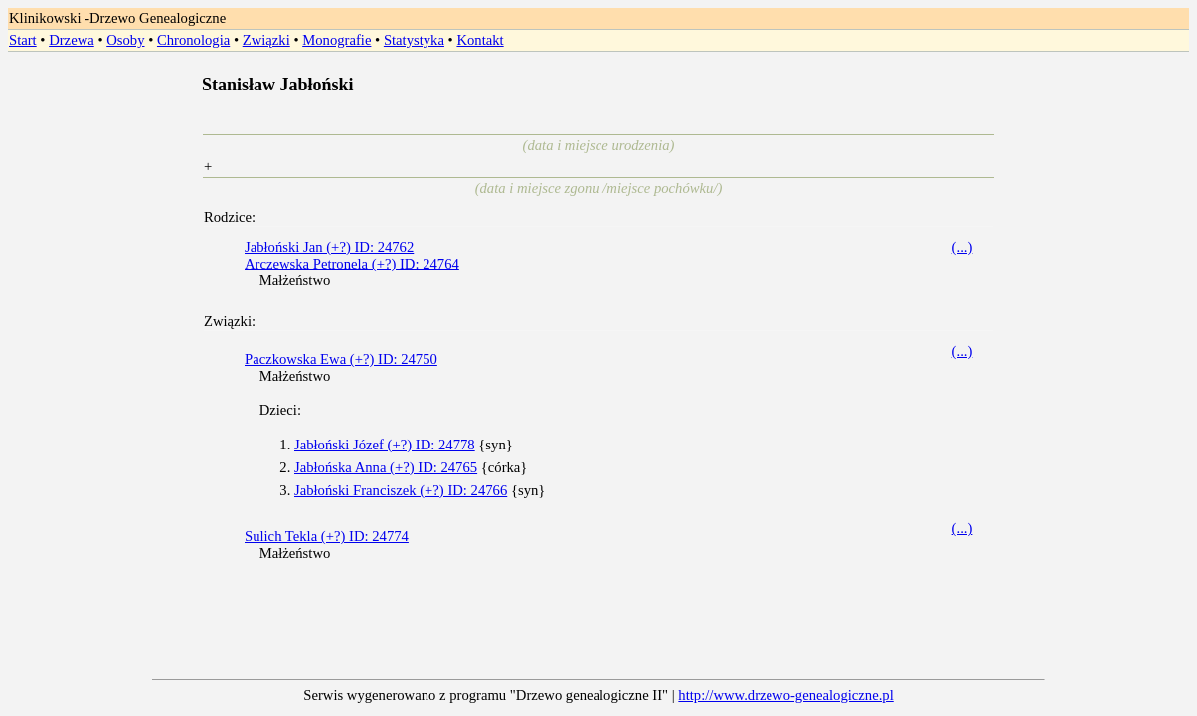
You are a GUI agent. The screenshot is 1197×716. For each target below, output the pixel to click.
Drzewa (71, 40)
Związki (266, 40)
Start (23, 40)
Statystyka (414, 40)
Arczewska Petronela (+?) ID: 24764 (352, 263)
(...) (962, 247)
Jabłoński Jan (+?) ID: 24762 (329, 247)
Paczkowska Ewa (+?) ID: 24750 (341, 359)
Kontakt (479, 40)
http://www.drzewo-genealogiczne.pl (785, 695)
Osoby (125, 40)
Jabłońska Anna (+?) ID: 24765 (385, 467)
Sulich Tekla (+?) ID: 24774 (327, 536)
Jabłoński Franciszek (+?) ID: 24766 (400, 490)
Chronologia (193, 40)
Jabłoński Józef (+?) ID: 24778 (384, 444)
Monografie (336, 40)
